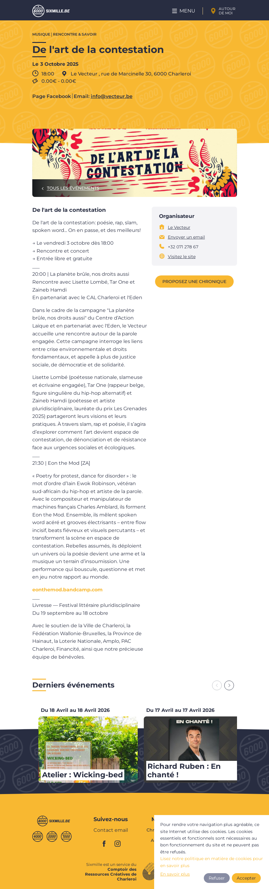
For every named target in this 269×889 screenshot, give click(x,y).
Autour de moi (227, 10)
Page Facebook (51, 96)
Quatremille (37, 836)
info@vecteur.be (112, 96)
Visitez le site (182, 256)
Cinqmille (52, 836)
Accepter (246, 878)
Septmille (66, 836)
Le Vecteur (179, 227)
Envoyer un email (186, 237)
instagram (117, 844)
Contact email (111, 830)
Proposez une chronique (194, 281)
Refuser (217, 878)
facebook (104, 844)
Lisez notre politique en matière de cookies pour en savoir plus (211, 862)
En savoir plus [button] (175, 874)
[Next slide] (229, 685)
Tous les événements (73, 188)
